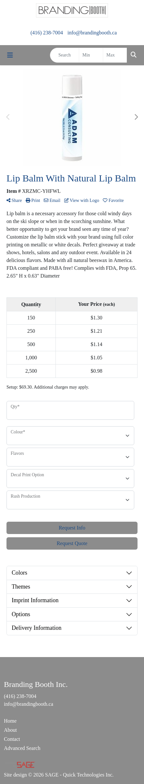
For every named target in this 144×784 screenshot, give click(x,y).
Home (10, 721)
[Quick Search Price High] (115, 55)
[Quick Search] (64, 55)
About (10, 730)
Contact (12, 739)
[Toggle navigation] (10, 55)
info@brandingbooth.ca (92, 32)
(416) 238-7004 (46, 32)
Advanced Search (22, 748)
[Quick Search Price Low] (91, 55)
